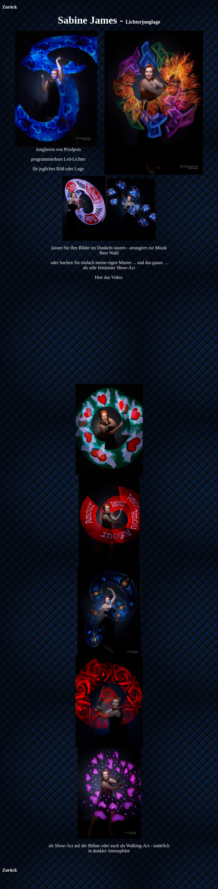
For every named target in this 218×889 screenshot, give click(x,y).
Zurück (9, 7)
